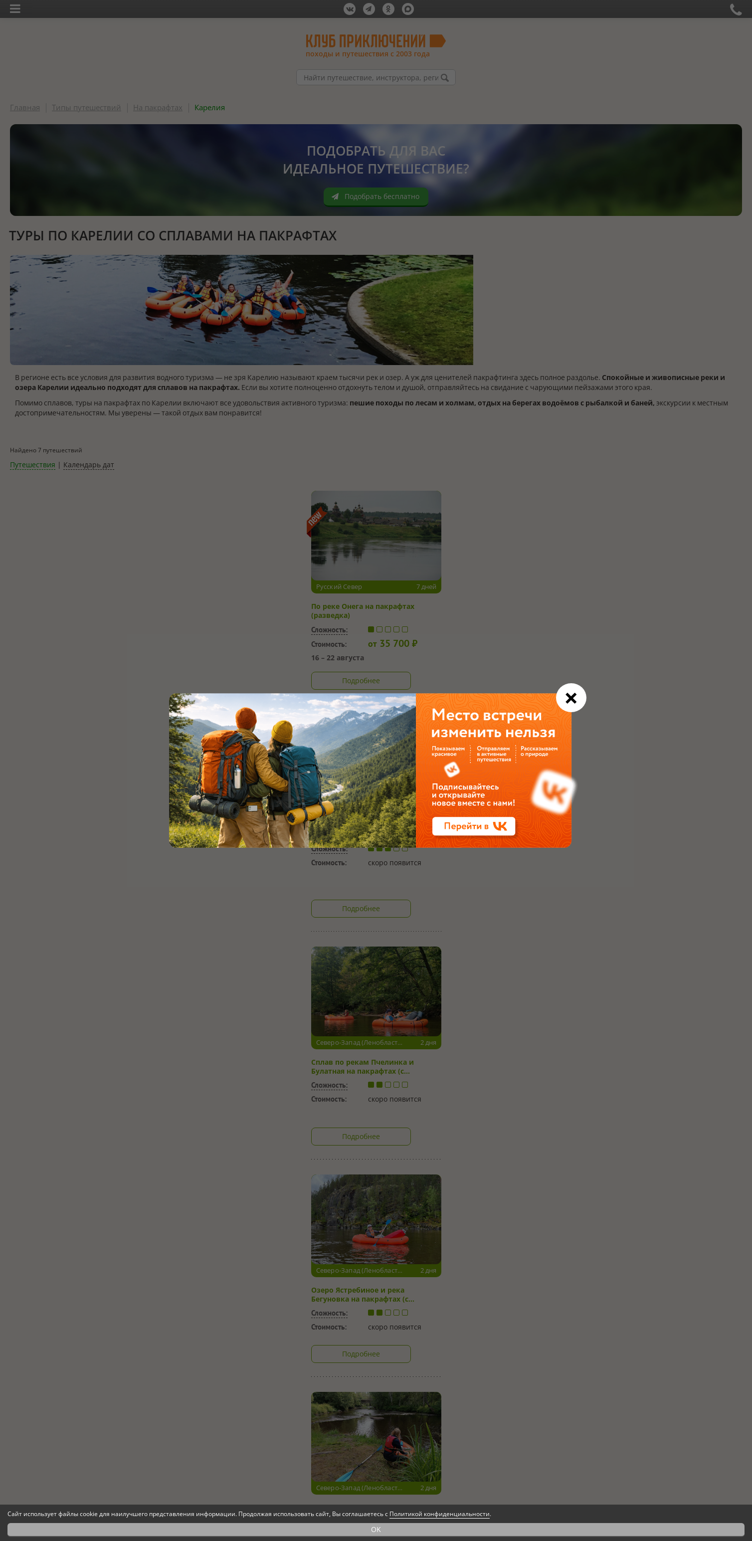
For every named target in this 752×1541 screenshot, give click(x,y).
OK (376, 1529)
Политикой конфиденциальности (439, 1514)
